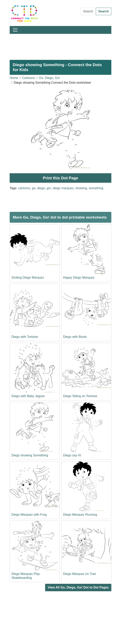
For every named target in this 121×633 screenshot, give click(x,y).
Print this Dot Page (60, 178)
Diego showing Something (29, 455)
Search (103, 11)
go (33, 188)
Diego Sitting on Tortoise (80, 396)
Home (14, 78)
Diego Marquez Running (80, 514)
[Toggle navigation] (15, 30)
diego (41, 188)
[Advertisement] (60, 45)
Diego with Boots (75, 336)
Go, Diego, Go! (49, 78)
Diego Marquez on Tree (79, 574)
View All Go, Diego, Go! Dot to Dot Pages (78, 587)
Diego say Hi (72, 455)
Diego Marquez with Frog (29, 514)
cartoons (24, 188)
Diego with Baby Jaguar (28, 396)
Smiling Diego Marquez (27, 277)
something (96, 188)
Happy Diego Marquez (78, 277)
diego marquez (63, 188)
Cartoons (28, 78)
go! (49, 188)
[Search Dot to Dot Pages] (88, 11)
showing (81, 188)
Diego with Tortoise (24, 336)
